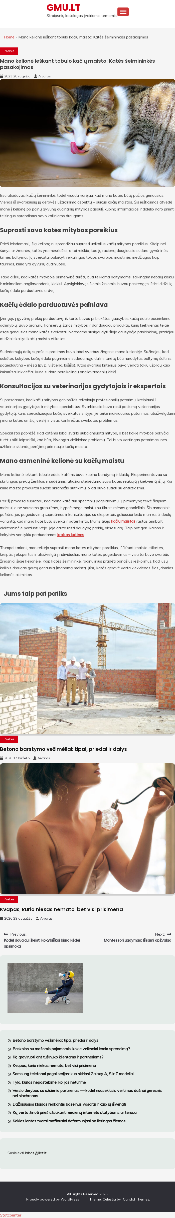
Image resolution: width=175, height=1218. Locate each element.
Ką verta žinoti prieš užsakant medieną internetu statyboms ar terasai (75, 1112)
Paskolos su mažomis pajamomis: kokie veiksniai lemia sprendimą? (71, 1048)
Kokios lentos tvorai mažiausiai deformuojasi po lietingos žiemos (69, 1120)
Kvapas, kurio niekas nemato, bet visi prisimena (61, 909)
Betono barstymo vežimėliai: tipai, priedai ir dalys (63, 749)
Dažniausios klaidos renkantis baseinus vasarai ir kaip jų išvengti (69, 1104)
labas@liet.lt (36, 1152)
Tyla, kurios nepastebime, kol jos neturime (49, 1082)
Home (9, 36)
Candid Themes (136, 1199)
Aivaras (44, 76)
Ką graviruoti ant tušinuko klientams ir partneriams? (58, 1056)
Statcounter (10, 1215)
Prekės (9, 51)
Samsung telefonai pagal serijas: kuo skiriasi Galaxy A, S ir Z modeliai (73, 1073)
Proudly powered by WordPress (53, 1199)
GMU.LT (64, 7)
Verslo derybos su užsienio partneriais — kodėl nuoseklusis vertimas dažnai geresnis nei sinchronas (87, 1093)
